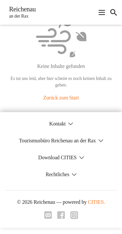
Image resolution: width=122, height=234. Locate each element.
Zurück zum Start (61, 97)
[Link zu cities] (48, 217)
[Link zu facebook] (61, 217)
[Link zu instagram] (74, 217)
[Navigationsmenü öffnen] (102, 12)
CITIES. (96, 202)
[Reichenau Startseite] (20, 12)
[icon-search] (113, 12)
